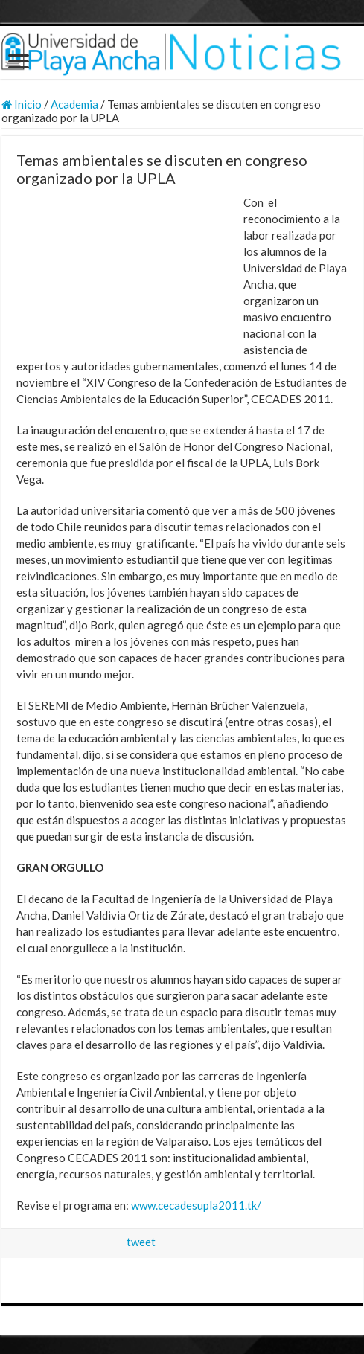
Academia (74, 104)
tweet (141, 1241)
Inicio (21, 104)
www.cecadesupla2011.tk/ (196, 1205)
